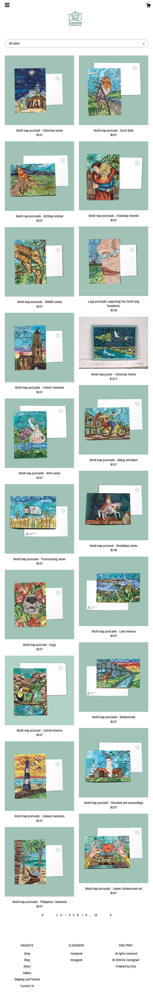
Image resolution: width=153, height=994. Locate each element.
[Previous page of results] (42, 915)
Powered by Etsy (126, 966)
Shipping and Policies (27, 979)
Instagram (76, 960)
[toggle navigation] (7, 5)
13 (95, 915)
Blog (27, 960)
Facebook (76, 953)
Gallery (27, 973)
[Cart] (148, 6)
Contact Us (27, 986)
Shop (27, 953)
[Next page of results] (111, 915)
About (27, 966)
